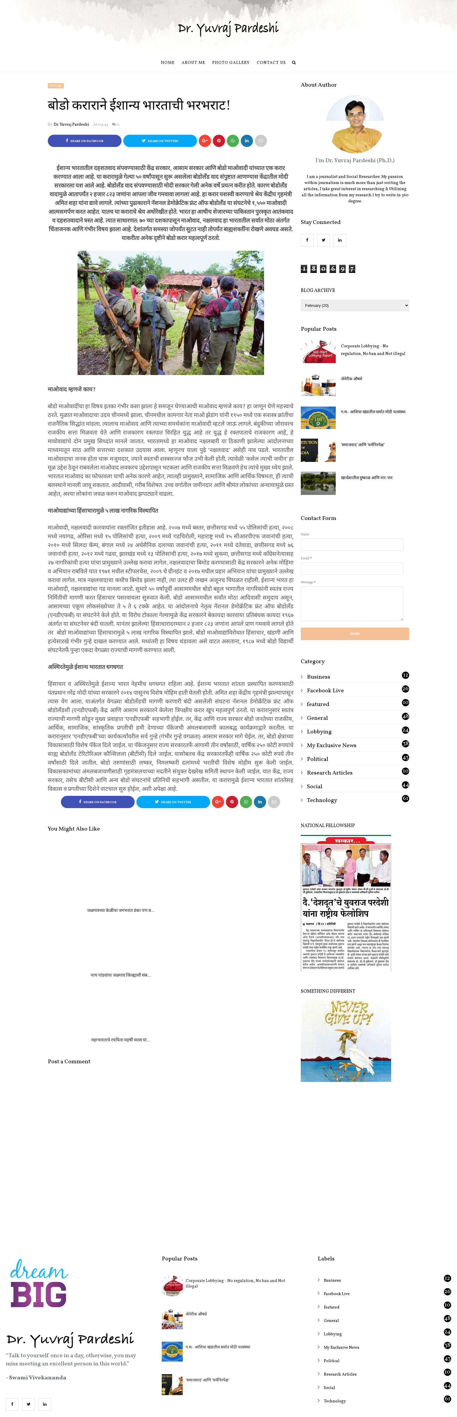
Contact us (271, 63)
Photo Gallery (231, 63)
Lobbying (319, 732)
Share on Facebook (84, 141)
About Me (193, 63)
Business (318, 677)
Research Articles (330, 773)
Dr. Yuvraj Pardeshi (71, 124)
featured (318, 704)
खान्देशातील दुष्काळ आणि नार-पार (367, 478)
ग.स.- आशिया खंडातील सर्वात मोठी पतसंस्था (373, 412)
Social (56, 86)
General (317, 718)
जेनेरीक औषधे (351, 379)
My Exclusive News (331, 746)
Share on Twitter (160, 141)
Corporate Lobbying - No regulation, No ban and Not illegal (373, 350)
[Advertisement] (355, 1139)
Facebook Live (325, 691)
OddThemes (250, 1407)
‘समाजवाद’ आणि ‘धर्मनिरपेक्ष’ (362, 445)
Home (168, 63)
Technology (322, 800)
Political (317, 759)
